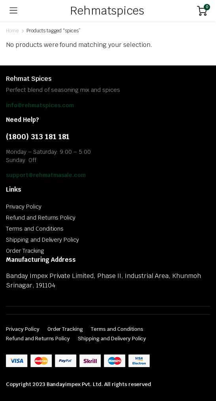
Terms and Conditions (35, 228)
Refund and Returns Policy (40, 217)
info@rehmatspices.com (40, 105)
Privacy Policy (23, 206)
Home (12, 31)
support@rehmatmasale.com (46, 175)
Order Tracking (25, 250)
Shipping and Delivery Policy (42, 239)
